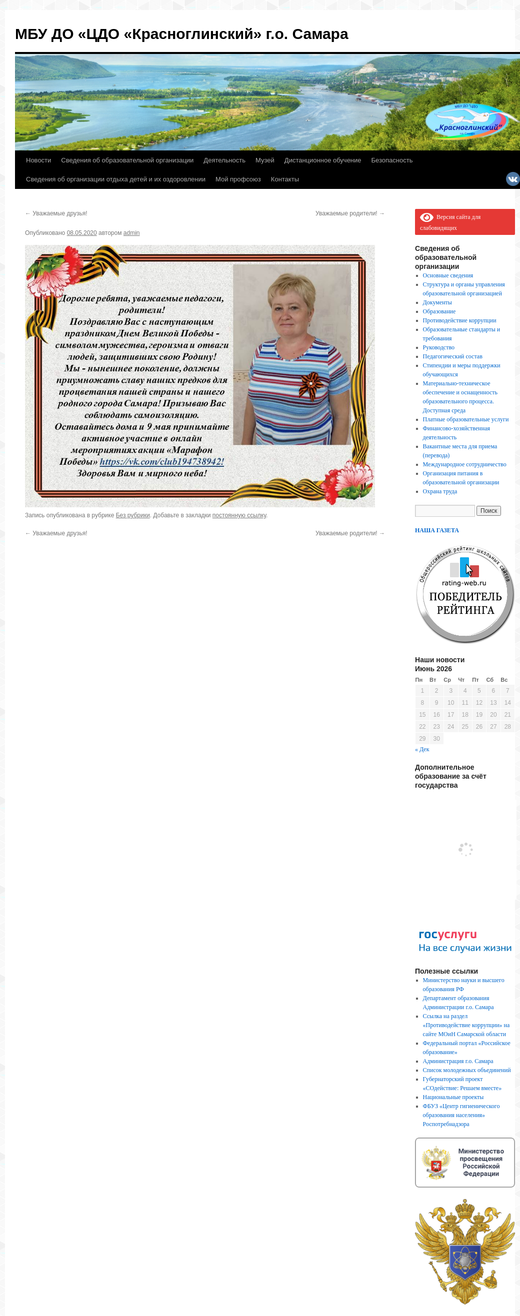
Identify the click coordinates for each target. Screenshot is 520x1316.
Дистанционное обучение (323, 160)
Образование (439, 311)
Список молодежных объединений (467, 1070)
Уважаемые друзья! (56, 213)
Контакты (285, 179)
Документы (437, 302)
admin (132, 232)
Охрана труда (440, 491)
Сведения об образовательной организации (127, 160)
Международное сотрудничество (464, 464)
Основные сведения (448, 275)
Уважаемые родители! (350, 213)
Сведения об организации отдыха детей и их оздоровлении (116, 179)
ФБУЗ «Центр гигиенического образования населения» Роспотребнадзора (461, 1115)
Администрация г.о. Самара (458, 1061)
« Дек (422, 749)
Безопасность (392, 160)
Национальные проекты (453, 1097)
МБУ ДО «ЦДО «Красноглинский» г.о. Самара (181, 33)
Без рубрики (133, 515)
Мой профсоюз (238, 179)
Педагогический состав (452, 356)
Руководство (438, 347)
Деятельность (225, 160)
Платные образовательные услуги (466, 419)
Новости (38, 160)
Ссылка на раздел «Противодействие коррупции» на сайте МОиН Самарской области (466, 1025)
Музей (265, 160)
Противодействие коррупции (459, 320)
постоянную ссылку (239, 515)
